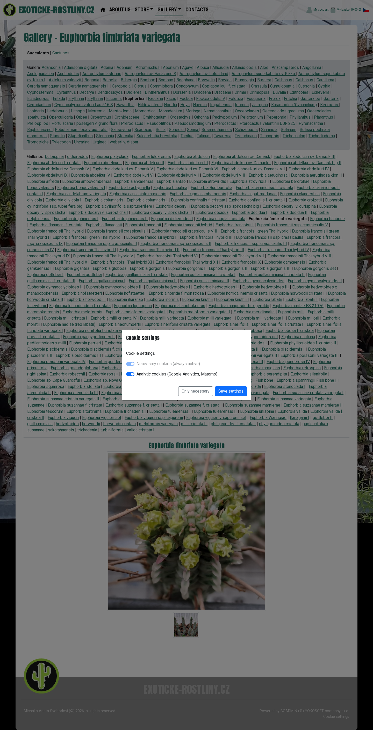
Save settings (230, 391)
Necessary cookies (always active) (168, 363)
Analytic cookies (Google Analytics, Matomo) (177, 374)
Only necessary (196, 391)
